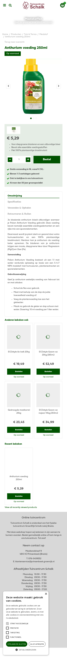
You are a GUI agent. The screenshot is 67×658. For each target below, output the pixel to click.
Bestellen (19, 371)
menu (4, 5)
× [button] (46, 594)
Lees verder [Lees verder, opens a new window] (24, 618)
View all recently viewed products (21, 507)
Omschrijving (15, 196)
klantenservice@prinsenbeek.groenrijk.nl (34, 562)
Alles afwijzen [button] (37, 644)
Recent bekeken (13, 444)
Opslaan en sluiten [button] (16, 644)
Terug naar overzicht (14, 42)
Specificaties (14, 202)
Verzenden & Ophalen (19, 208)
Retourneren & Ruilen (19, 214)
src (10, 5)
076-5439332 (34, 559)
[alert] (26, 623)
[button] (19, 624)
